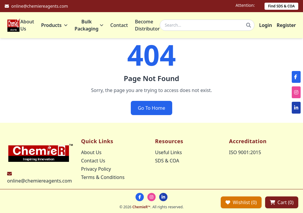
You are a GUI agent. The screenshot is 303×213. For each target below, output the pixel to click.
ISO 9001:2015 (245, 152)
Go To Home (151, 108)
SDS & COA (167, 160)
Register (286, 25)
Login (265, 25)
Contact (119, 25)
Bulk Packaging (89, 25)
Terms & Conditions (103, 177)
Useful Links (168, 152)
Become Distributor (147, 25)
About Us (27, 25)
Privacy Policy (96, 169)
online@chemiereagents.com (39, 181)
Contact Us (93, 160)
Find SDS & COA (281, 6)
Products (54, 25)
